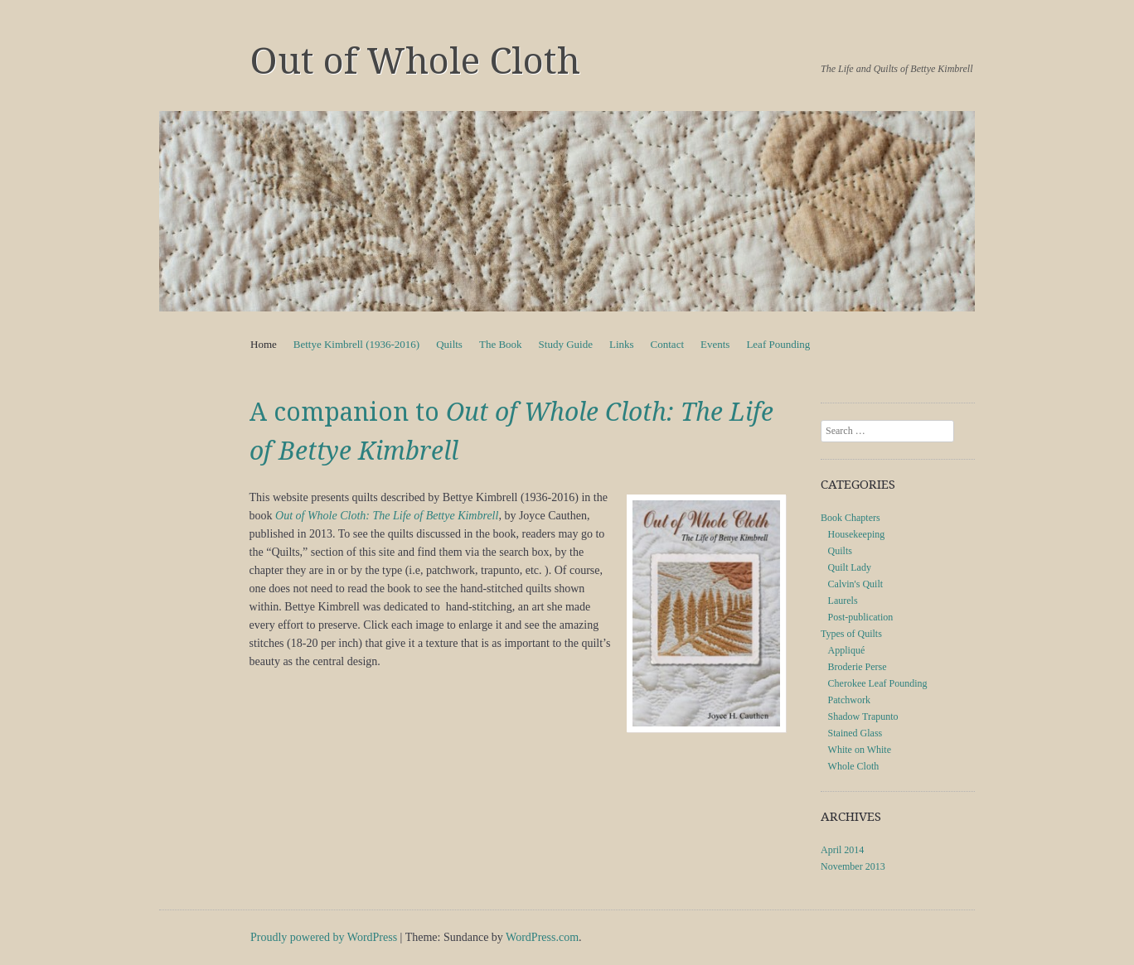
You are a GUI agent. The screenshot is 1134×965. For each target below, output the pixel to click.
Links (621, 344)
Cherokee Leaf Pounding (878, 683)
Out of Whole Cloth (415, 61)
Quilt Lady (849, 567)
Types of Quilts (851, 633)
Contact (667, 344)
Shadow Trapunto (863, 716)
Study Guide (566, 344)
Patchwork (849, 700)
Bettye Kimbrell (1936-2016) (356, 344)
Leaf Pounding (778, 344)
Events (714, 344)
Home (263, 344)
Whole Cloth (854, 766)
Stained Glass (855, 733)
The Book (500, 344)
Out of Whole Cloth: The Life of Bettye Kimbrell (386, 515)
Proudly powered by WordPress (323, 937)
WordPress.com (542, 937)
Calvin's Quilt (856, 584)
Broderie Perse (857, 667)
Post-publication (861, 617)
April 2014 (842, 850)
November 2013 (853, 866)
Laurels (843, 600)
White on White (859, 749)
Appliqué (846, 650)
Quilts (449, 344)
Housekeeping (856, 534)
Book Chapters (850, 518)
